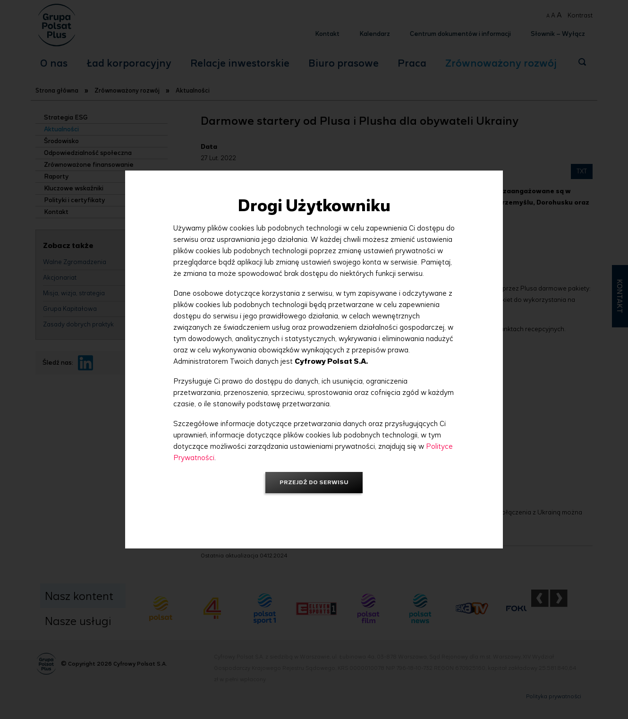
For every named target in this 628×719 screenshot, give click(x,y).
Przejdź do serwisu (314, 482)
